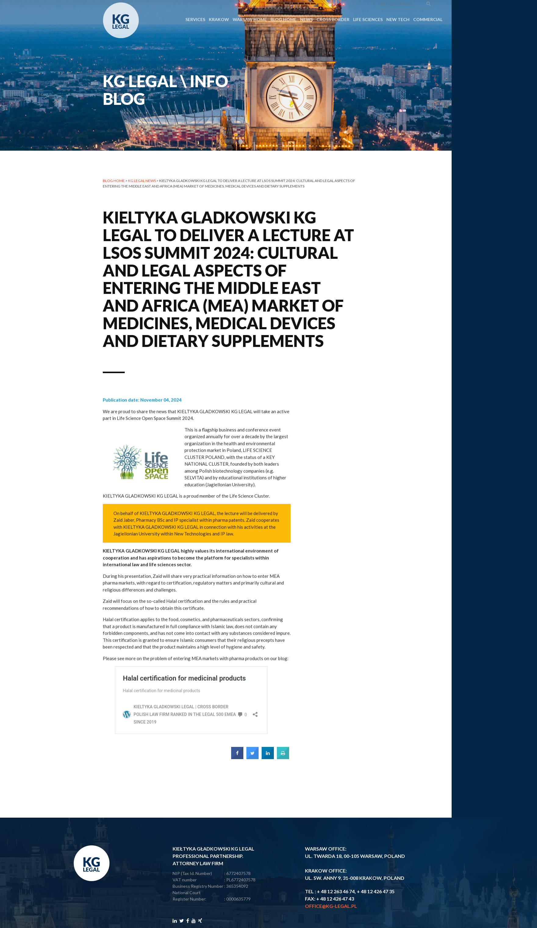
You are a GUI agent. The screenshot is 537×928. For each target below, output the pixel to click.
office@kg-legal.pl (331, 906)
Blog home (114, 181)
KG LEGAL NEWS (142, 181)
